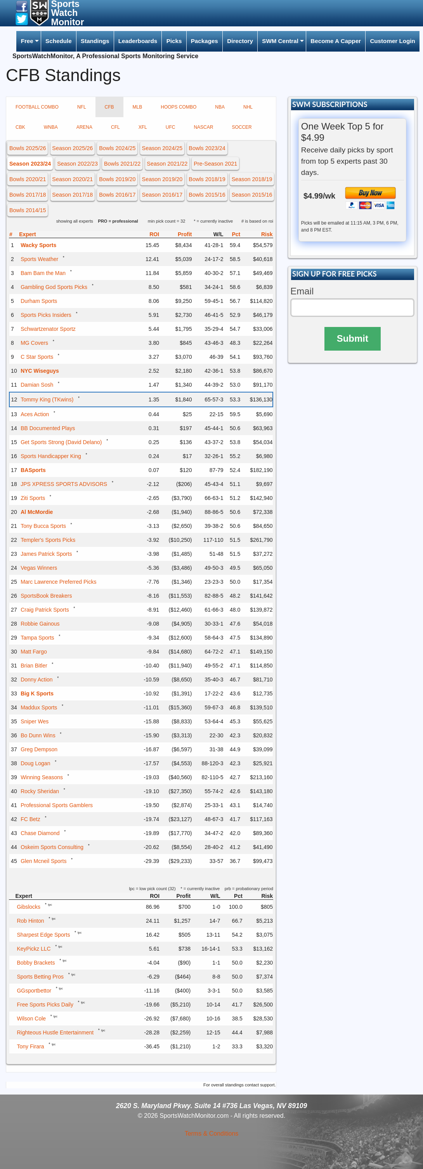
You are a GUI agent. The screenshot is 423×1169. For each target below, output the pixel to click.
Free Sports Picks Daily (45, 1004)
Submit (352, 338)
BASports (33, 470)
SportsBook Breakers (46, 596)
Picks (174, 41)
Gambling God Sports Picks (54, 287)
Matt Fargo (34, 651)
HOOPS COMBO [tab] (178, 107)
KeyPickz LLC (33, 949)
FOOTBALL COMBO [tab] (37, 107)
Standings (95, 41)
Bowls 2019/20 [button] (117, 179)
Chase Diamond (40, 833)
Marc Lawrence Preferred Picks (58, 582)
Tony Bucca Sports (43, 526)
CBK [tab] (20, 127)
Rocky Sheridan (40, 791)
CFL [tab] (115, 127)
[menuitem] (28, 41)
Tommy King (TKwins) (47, 399)
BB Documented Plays (48, 428)
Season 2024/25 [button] (162, 148)
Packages (204, 41)
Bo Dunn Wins (38, 735)
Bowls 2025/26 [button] (27, 148)
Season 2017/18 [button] (72, 195)
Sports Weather (39, 259)
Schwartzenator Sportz (48, 329)
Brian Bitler (34, 665)
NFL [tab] (81, 107)
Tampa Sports (37, 638)
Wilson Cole (31, 1018)
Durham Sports (39, 301)
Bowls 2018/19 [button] (207, 179)
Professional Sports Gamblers (57, 805)
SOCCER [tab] (241, 127)
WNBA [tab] (51, 127)
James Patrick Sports (46, 554)
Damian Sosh (37, 385)
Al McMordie (37, 512)
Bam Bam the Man (43, 273)
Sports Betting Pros (40, 977)
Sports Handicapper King (51, 456)
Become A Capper (335, 41)
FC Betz (30, 819)
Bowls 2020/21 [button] (27, 179)
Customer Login (392, 41)
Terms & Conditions (212, 1133)
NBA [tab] (220, 107)
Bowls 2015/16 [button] (207, 195)
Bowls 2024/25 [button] (117, 148)
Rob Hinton (30, 921)
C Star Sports (37, 357)
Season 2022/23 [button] (77, 164)
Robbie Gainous (40, 624)
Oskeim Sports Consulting (52, 847)
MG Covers (34, 343)
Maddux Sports (39, 707)
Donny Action (37, 679)
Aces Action (35, 414)
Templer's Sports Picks (48, 540)
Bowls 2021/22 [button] (122, 164)
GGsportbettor (34, 990)
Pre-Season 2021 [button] (215, 164)
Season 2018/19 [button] (252, 179)
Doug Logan (35, 763)
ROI (154, 234)
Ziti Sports (33, 498)
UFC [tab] (170, 127)
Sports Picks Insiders (46, 315)
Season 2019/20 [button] (162, 179)
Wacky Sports (38, 245)
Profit (185, 234)
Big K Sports (37, 693)
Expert (27, 234)
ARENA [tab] (84, 127)
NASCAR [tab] (203, 127)
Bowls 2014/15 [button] (27, 210)
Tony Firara (30, 1046)
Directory (240, 41)
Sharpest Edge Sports (43, 935)
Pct (236, 234)
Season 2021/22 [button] (167, 164)
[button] (22, 6)
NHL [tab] (248, 107)
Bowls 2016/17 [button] (117, 195)
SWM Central (280, 41)
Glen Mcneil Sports (43, 861)
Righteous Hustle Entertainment (55, 1032)
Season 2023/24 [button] (30, 164)
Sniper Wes (35, 721)
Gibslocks (28, 907)
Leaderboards (137, 41)
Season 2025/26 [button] (72, 148)
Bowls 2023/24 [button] (207, 148)
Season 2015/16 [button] (252, 195)
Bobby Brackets (36, 963)
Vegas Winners (39, 568)
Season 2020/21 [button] (72, 179)
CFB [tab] (109, 107)
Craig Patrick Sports (45, 610)
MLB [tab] (137, 107)
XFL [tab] (143, 127)
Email (302, 291)
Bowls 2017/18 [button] (27, 195)
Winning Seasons (42, 777)
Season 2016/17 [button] (162, 195)
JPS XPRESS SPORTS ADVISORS (64, 484)
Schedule (58, 41)
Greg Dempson (39, 749)
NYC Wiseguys (40, 371)
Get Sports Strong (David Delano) (61, 442)
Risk (267, 234)
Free (27, 41)
